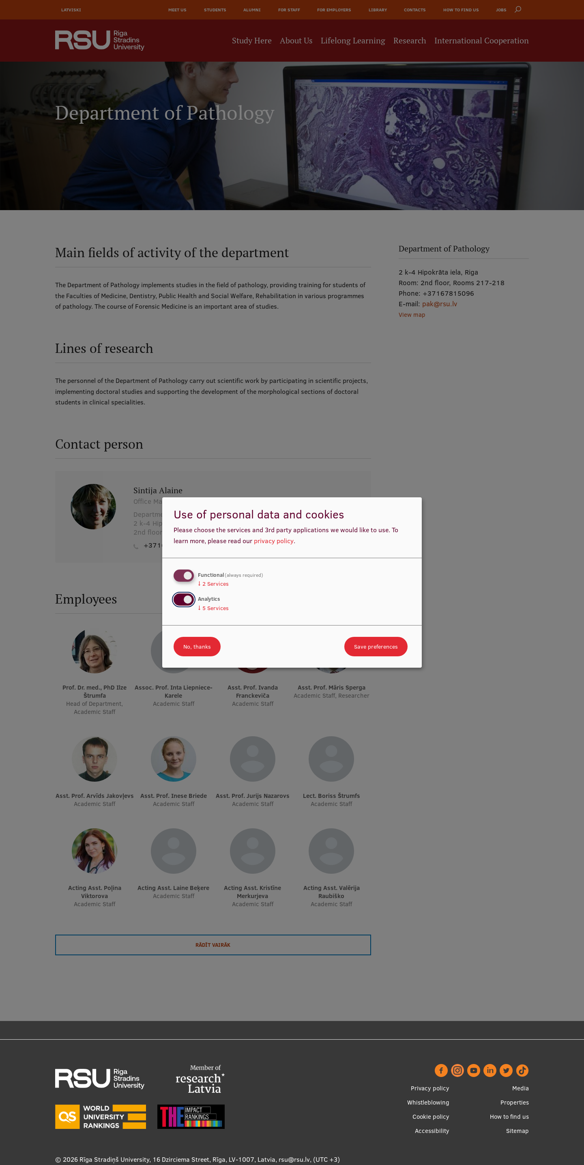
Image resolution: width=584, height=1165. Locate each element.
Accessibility (432, 1130)
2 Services (213, 584)
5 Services (213, 608)
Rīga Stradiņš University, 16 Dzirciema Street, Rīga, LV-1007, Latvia (177, 1159)
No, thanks (197, 647)
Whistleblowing (428, 1102)
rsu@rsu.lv (294, 1159)
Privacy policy (430, 1088)
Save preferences (376, 647)
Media (520, 1088)
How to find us (509, 1116)
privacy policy (274, 540)
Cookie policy (430, 1116)
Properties (514, 1102)
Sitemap (517, 1130)
